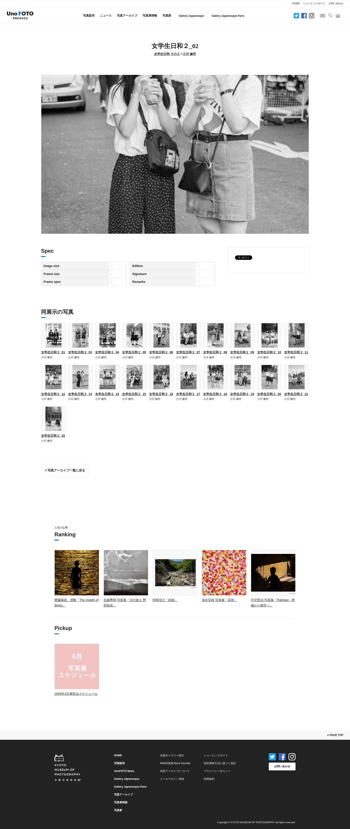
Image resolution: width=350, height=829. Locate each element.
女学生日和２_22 (53, 435)
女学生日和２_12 (53, 394)
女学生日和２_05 (134, 352)
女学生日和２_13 (80, 394)
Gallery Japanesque (191, 16)
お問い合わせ (336, 3)
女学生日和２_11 (296, 352)
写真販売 (89, 15)
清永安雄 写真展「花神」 (219, 600)
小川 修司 (189, 54)
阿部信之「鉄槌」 (165, 600)
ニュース (106, 15)
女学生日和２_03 (80, 352)
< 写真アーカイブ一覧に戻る (65, 470)
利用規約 (209, 778)
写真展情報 (150, 15)
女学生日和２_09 (242, 352)
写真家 (166, 15)
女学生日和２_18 (215, 394)
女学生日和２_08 (215, 352)
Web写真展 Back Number (175, 763)
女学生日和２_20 (269, 394)
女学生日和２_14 (107, 394)
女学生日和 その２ (167, 54)
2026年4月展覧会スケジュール (76, 693)
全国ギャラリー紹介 (172, 755)
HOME (296, 3)
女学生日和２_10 (269, 352)
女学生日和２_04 (107, 352)
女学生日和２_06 (161, 352)
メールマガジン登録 (172, 778)
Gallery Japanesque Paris (228, 16)
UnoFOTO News (124, 771)
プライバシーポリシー (217, 771)
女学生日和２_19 (242, 394)
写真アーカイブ (127, 15)
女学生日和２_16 (161, 394)
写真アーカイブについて (175, 771)
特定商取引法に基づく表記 (220, 763)
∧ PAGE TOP (335, 735)
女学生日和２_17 (188, 394)
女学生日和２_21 (296, 394)
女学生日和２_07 (188, 352)
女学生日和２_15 (134, 394)
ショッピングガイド (314, 3)
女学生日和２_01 (53, 352)
